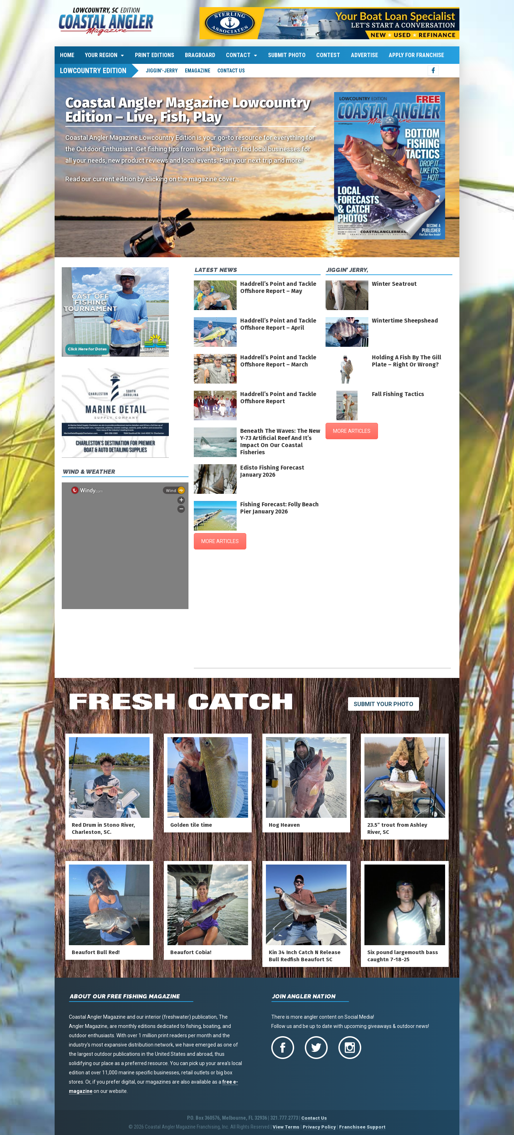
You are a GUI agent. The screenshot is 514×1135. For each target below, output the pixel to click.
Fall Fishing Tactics (398, 394)
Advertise (364, 55)
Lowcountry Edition (93, 70)
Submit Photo (287, 55)
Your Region (101, 55)
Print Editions (154, 55)
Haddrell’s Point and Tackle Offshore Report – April (278, 324)
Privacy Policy (319, 1127)
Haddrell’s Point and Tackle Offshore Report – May (278, 287)
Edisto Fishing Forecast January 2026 (272, 471)
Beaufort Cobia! (190, 952)
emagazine (197, 71)
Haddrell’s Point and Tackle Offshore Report (278, 398)
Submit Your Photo (383, 704)
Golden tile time (191, 825)
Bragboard (200, 55)
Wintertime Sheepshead (405, 320)
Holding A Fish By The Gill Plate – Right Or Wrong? (406, 361)
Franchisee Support (362, 1127)
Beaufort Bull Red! (96, 952)
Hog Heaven (284, 825)
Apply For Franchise (416, 55)
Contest (328, 55)
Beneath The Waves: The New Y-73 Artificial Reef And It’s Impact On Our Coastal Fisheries (280, 441)
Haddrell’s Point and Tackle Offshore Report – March (278, 361)
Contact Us (231, 71)
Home (67, 55)
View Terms (286, 1127)
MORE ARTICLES (220, 541)
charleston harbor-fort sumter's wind (322, 664)
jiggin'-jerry (162, 71)
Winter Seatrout (394, 283)
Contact (238, 55)
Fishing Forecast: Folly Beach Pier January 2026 (279, 508)
